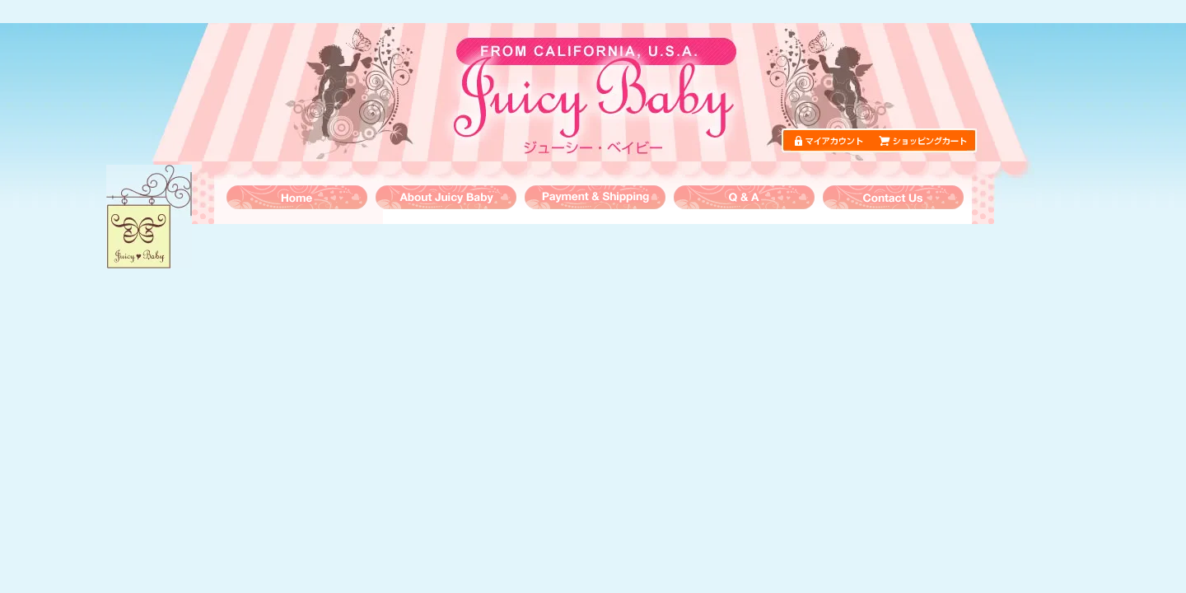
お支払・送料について (595, 197)
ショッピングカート (923, 140)
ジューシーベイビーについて (446, 197)
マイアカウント (835, 140)
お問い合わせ (893, 197)
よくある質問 (744, 197)
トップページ (296, 197)
